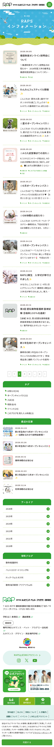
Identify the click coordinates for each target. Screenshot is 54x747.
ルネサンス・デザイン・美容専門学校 (20, 633)
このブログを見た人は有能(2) (20, 413)
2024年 (9, 523)
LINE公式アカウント (39, 716)
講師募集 (26, 616)
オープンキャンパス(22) (17, 395)
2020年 (9, 546)
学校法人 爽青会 (10, 616)
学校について (31, 712)
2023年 (9, 531)
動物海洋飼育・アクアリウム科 (19, 584)
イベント (24, 716)
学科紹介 (11, 712)
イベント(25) (12, 408)
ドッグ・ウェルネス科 (14, 577)
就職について (12, 716)
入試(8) (10, 399)
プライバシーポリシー (41, 732)
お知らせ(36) (13, 391)
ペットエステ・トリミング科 (17, 570)
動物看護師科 (12, 562)
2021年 (9, 538)
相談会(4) (11, 404)
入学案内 (43, 712)
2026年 (9, 508)
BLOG (20, 712)
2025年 (9, 516)
